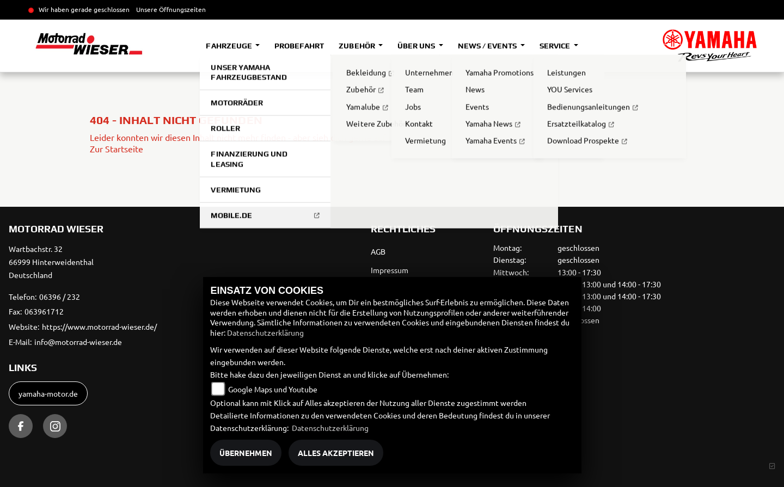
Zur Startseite (116, 148)
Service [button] (556, 45)
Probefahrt (299, 45)
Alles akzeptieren (336, 453)
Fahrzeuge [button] (229, 45)
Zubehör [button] (357, 45)
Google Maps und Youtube (272, 389)
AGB (378, 251)
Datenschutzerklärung (265, 332)
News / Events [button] (488, 45)
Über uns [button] (417, 45)
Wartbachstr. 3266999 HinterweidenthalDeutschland (51, 262)
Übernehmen (245, 453)
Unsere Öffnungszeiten (171, 9)
